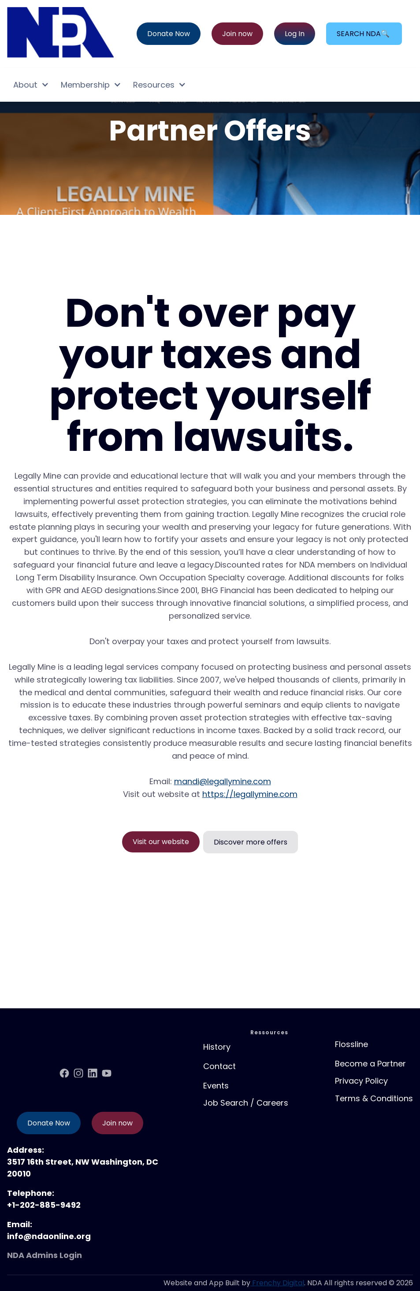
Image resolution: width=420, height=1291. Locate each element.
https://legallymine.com (249, 794)
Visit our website (161, 842)
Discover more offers (250, 842)
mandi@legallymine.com (222, 781)
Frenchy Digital (277, 1283)
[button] (31, 85)
